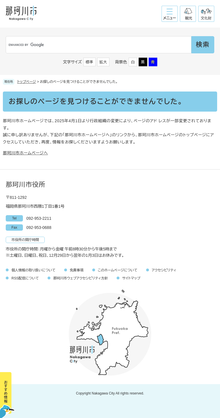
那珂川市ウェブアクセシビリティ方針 (80, 278)
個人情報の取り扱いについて (33, 270)
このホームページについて (118, 270)
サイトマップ (131, 278)
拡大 (103, 62)
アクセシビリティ (164, 270)
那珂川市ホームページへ (25, 153)
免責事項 (77, 270)
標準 (89, 62)
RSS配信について (25, 278)
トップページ (26, 82)
